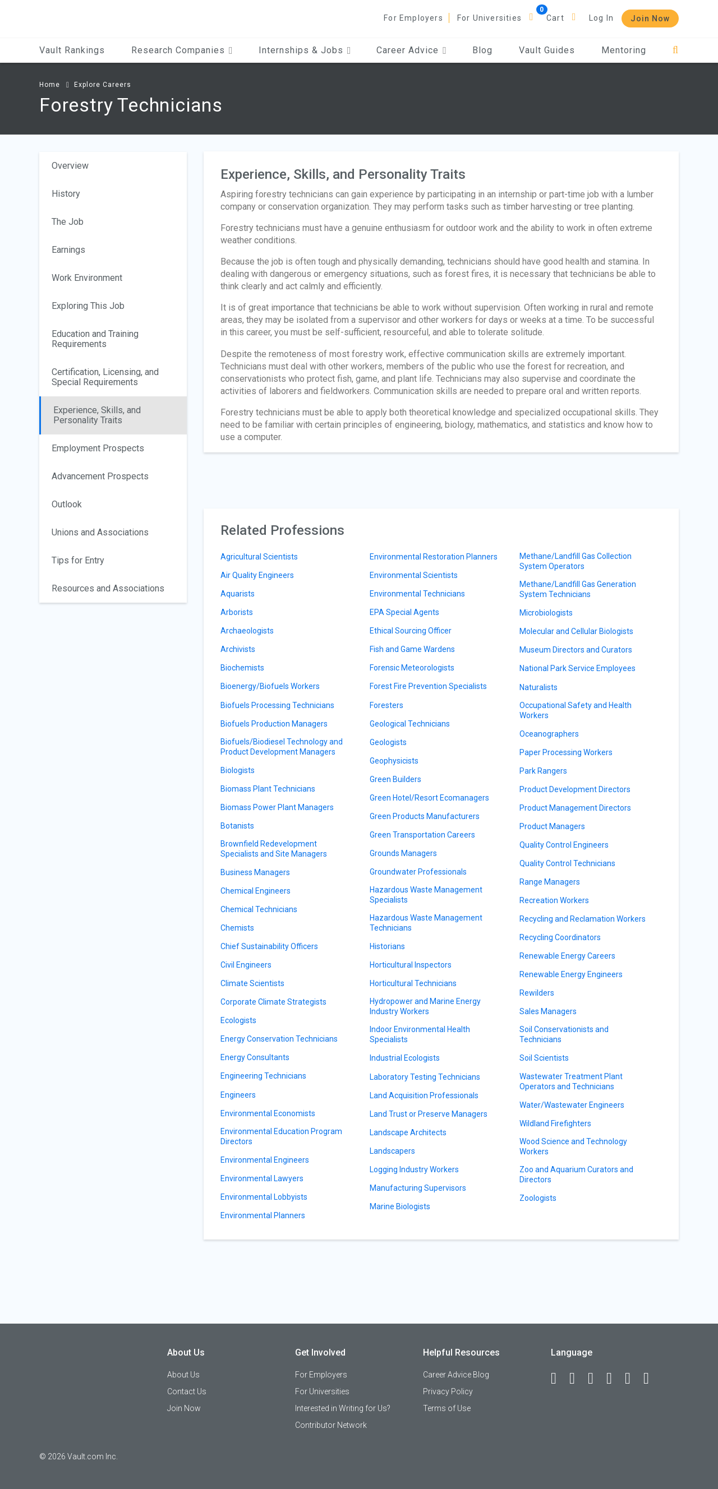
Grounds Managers (403, 853)
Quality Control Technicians (567, 863)
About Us (183, 1374)
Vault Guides (547, 50)
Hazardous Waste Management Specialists (426, 894)
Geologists (388, 742)
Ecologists (238, 1020)
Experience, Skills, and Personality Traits (97, 415)
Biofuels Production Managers (274, 723)
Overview (70, 165)
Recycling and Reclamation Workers (582, 918)
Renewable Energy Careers (567, 955)
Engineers (238, 1094)
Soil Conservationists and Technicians (564, 1034)
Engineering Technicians (263, 1075)
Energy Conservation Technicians (279, 1038)
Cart (555, 17)
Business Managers (255, 872)
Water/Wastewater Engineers (571, 1104)
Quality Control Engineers (564, 844)
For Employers (413, 17)
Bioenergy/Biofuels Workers (270, 686)
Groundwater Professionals (418, 871)
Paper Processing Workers (566, 752)
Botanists (237, 825)
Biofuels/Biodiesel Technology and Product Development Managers (281, 746)
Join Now (650, 18)
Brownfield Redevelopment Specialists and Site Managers (273, 848)
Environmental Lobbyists (263, 1196)
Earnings (68, 249)
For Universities (489, 17)
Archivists (237, 649)
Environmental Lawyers (261, 1178)
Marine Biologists (400, 1206)
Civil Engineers (245, 964)
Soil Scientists (544, 1057)
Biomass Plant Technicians (267, 788)
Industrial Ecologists (405, 1057)
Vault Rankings (72, 50)
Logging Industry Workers (414, 1169)
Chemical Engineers (255, 890)
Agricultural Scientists (259, 556)
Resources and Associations (108, 588)
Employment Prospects (98, 448)
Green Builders (395, 779)
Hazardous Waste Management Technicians (426, 922)
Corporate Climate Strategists (273, 1001)
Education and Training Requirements (95, 339)
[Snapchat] (651, 1378)
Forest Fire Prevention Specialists (428, 686)
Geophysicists (394, 760)
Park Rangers (543, 770)
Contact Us (186, 1391)
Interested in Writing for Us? (342, 1408)
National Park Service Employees (577, 668)
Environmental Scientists (414, 575)
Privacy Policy (448, 1391)
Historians (387, 946)
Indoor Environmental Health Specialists (420, 1034)
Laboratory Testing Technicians (425, 1076)
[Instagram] (614, 1378)
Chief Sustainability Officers (269, 946)
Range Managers (549, 881)
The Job (68, 221)
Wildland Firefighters (555, 1123)
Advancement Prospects (100, 476)
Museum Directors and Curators (575, 649)
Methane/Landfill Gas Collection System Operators (575, 561)
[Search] (676, 50)
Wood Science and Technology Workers (573, 1146)
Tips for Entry (78, 560)
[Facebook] (559, 1378)
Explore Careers (102, 85)
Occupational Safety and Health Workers (575, 710)
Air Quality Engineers (257, 575)
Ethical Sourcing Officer (411, 630)
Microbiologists (546, 612)
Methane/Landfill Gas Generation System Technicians (577, 589)
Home (49, 85)
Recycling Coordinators (560, 937)
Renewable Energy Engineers (571, 974)
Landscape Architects (408, 1132)
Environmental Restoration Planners (434, 556)
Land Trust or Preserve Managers (428, 1113)
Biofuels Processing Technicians (277, 705)
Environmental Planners (262, 1215)
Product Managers (552, 826)
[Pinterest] (633, 1378)
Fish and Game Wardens (412, 649)
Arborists (236, 612)
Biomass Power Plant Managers (277, 807)
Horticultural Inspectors (411, 964)
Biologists (237, 770)
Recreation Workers (554, 900)
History (66, 193)
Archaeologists (247, 630)
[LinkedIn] (577, 1378)
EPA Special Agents (404, 612)
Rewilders (536, 992)
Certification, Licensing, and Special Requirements (105, 377)
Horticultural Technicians (413, 983)
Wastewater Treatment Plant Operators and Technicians (571, 1081)
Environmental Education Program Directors (281, 1136)
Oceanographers (549, 733)
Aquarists (237, 593)
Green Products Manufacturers (425, 816)
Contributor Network (331, 1425)
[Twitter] (596, 1378)
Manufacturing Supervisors (418, 1187)
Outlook (67, 504)
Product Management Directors (575, 807)
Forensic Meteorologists (412, 667)
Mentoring (623, 50)
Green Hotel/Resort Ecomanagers (429, 797)
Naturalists (538, 687)
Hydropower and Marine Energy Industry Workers (425, 1006)
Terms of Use (447, 1408)
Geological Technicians (410, 723)
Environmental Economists (267, 1113)
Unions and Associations (100, 532)
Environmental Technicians (417, 593)
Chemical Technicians (258, 909)
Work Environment (87, 277)
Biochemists (242, 667)
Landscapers (392, 1150)
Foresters (386, 705)
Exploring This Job (88, 305)
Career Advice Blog (456, 1374)
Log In (601, 17)
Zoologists (537, 1198)
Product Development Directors (574, 789)
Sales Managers (548, 1011)
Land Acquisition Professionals (424, 1095)
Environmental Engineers (264, 1159)
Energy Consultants (254, 1057)
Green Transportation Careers (422, 834)
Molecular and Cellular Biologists (576, 631)
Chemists (237, 927)
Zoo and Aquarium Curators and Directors (576, 1174)
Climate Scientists (252, 983)
